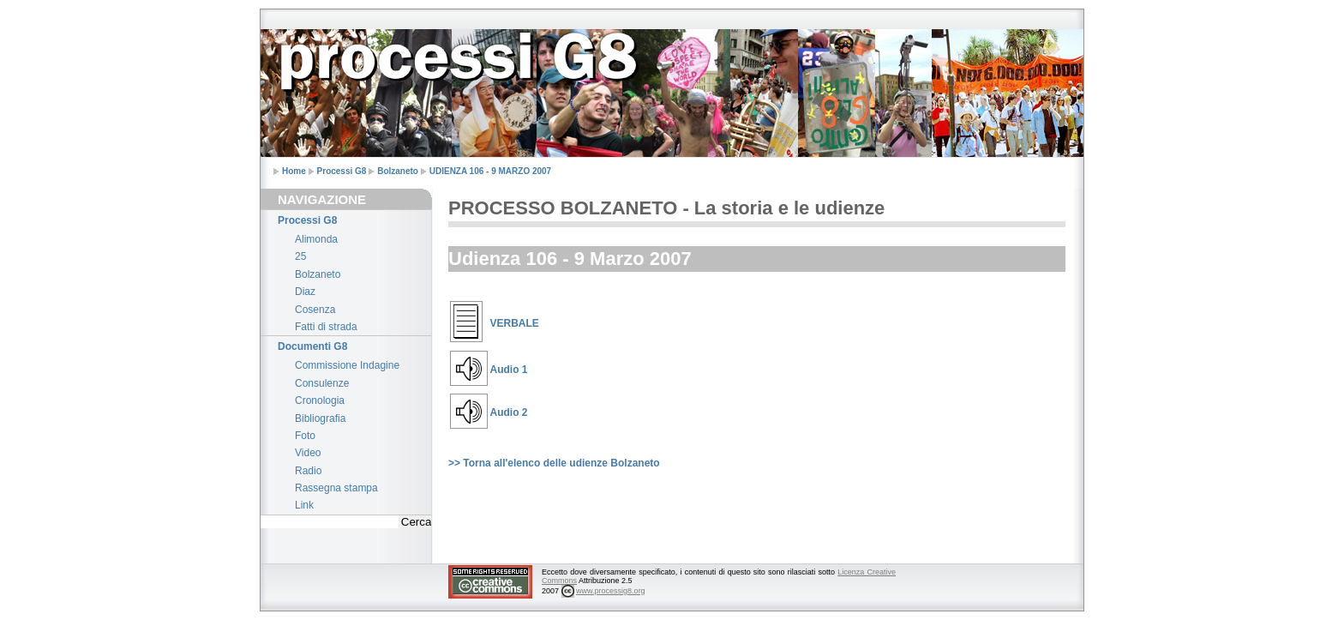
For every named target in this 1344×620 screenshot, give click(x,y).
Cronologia (320, 400)
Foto (305, 436)
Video (308, 453)
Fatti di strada (326, 327)
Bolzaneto (397, 171)
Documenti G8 (312, 346)
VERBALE (514, 323)
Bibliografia (320, 418)
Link (304, 505)
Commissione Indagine (347, 365)
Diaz (305, 292)
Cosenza (315, 310)
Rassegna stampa (336, 488)
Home (294, 171)
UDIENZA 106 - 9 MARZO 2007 (490, 171)
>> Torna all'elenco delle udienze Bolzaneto (554, 463)
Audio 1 (509, 370)
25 (300, 256)
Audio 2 (509, 412)
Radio (308, 471)
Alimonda (316, 239)
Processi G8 (342, 171)
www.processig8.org (610, 591)
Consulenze (322, 383)
